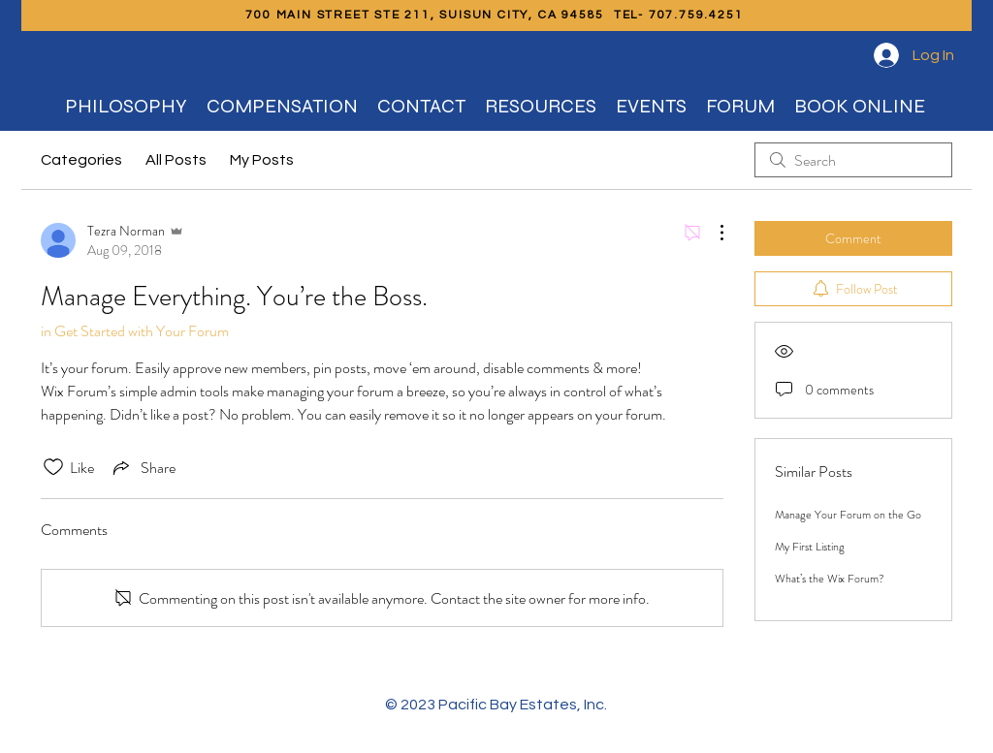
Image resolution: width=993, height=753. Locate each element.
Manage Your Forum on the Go (848, 514)
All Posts (176, 160)
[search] (853, 159)
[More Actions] (711, 232)
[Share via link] (143, 467)
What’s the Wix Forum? (829, 578)
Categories (81, 160)
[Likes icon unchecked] (53, 467)
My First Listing (810, 546)
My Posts (262, 160)
